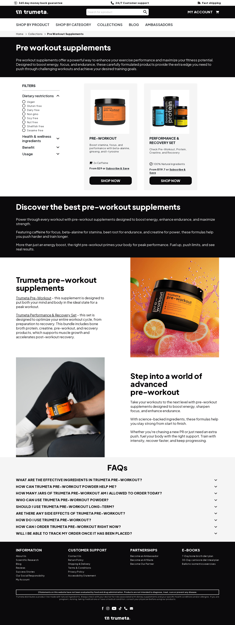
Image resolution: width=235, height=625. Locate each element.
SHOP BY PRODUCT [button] (32, 24)
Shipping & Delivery (80, 563)
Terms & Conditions (80, 567)
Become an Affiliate (140, 559)
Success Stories (26, 571)
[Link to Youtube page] (114, 608)
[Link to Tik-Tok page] (120, 608)
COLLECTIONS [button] (110, 24)
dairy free (33, 110)
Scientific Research (28, 559)
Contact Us (75, 556)
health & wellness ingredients (36, 138)
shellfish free (35, 126)
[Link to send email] (131, 608)
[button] (145, 12)
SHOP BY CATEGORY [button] (73, 24)
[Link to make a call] (125, 608)
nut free (32, 122)
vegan (31, 101)
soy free (32, 118)
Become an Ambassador (142, 556)
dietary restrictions (38, 96)
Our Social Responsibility (32, 575)
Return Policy (76, 559)
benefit (28, 147)
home (20, 34)
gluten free (34, 106)
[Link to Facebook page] (103, 608)
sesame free (35, 130)
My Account (23, 579)
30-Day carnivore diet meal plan (198, 559)
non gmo (32, 114)
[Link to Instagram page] (107, 608)
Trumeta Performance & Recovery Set (46, 315)
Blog (19, 563)
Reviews (21, 567)
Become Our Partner (140, 563)
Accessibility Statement (83, 575)
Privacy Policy (77, 571)
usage (27, 154)
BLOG (134, 24)
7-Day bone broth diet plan (195, 556)
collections (35, 34)
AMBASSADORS (159, 24)
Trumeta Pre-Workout (33, 298)
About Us (22, 556)
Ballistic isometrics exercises (196, 563)
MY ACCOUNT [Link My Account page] (200, 12)
